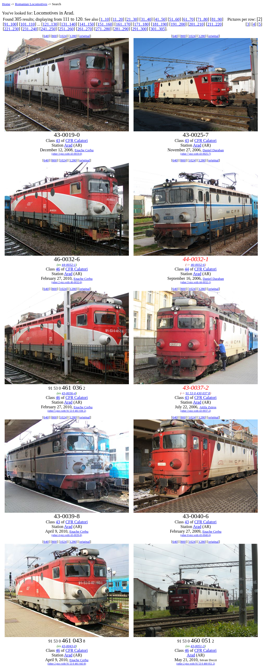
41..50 (160, 19)
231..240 (30, 29)
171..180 (141, 24)
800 (54, 36)
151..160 (105, 24)
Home (6, 4)
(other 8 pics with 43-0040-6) (195, 535)
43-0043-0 (69, 646)
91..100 (10, 24)
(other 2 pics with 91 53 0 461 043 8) (67, 663)
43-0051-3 (197, 646)
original (84, 36)
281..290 (121, 29)
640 (46, 36)
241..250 (48, 29)
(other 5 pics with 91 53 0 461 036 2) (67, 410)
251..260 (66, 29)
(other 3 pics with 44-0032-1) (195, 282)
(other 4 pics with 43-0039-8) (66, 535)
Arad (68, 145)
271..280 (103, 29)
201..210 (196, 24)
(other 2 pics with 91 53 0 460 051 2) (195, 663)
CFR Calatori (76, 140)
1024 (63, 36)
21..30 (132, 19)
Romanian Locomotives (31, 4)
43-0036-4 (69, 393)
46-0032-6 (198, 265)
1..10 (105, 19)
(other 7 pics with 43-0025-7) (195, 153)
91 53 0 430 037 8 (198, 393)
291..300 (139, 29)
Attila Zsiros (208, 407)
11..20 (118, 19)
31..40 (146, 19)
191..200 (178, 24)
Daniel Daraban (213, 150)
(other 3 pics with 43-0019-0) (66, 153)
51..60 (174, 19)
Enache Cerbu (84, 150)
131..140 (68, 24)
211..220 (214, 24)
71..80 (202, 19)
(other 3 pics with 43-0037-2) (195, 410)
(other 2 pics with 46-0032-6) (66, 282)
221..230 (11, 29)
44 (187, 269)
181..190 (159, 24)
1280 (73, 36)
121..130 (50, 24)
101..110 (27, 24)
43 (58, 140)
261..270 (84, 29)
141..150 (86, 24)
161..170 (123, 24)
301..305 (158, 29)
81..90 (216, 19)
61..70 (188, 19)
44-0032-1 (69, 265)
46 (58, 269)
